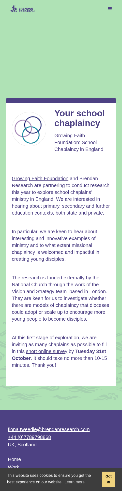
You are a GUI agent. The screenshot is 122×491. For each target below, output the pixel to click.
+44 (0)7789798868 (29, 437)
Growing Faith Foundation (40, 178)
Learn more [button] (74, 482)
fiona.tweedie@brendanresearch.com (49, 429)
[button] (110, 8)
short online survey (46, 351)
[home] (21, 7)
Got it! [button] (109, 479)
